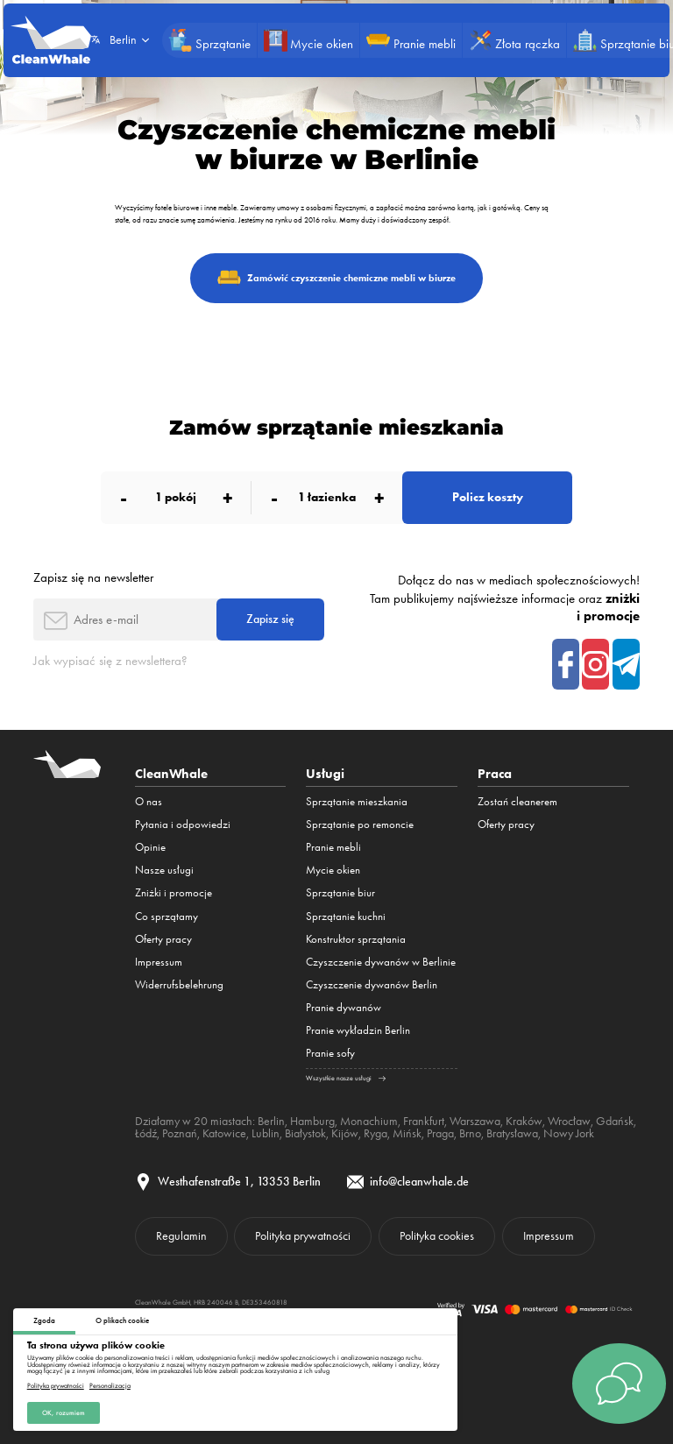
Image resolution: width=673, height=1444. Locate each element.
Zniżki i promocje (173, 892)
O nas (148, 801)
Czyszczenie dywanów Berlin (371, 984)
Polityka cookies (437, 1235)
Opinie (150, 846)
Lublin (265, 1133)
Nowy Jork (568, 1133)
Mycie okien (333, 869)
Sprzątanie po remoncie (360, 824)
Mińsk (407, 1133)
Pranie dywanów (343, 1007)
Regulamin (181, 1235)
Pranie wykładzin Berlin (358, 1030)
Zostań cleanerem (517, 801)
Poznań (179, 1133)
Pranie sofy (330, 1052)
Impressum (158, 961)
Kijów (344, 1133)
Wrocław (569, 1121)
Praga (440, 1133)
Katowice (224, 1133)
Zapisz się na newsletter (93, 577)
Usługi (325, 773)
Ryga (375, 1133)
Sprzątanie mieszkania (356, 801)
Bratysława (512, 1133)
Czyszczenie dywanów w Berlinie (381, 961)
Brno (470, 1133)
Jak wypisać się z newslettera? (110, 661)
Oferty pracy (163, 938)
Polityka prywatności (55, 1384)
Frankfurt (423, 1121)
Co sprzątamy (166, 916)
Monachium (369, 1121)
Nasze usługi (164, 869)
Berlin (271, 1121)
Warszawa (475, 1121)
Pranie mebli (333, 846)
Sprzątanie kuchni (346, 916)
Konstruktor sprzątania (356, 938)
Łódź (146, 1133)
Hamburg (312, 1121)
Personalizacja (110, 1384)
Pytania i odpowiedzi (182, 824)
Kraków (524, 1121)
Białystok (305, 1133)
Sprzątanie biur (340, 892)
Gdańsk (615, 1121)
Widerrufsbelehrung (179, 984)
